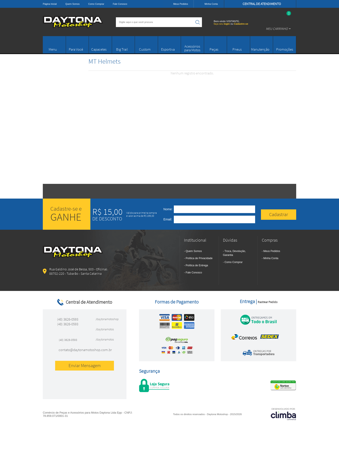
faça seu (222, 23)
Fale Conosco (120, 4)
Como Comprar (96, 4)
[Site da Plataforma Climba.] (283, 414)
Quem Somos (72, 4)
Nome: (168, 209)
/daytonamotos (105, 329)
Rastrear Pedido (267, 302)
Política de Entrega (197, 265)
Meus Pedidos (271, 251)
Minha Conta (270, 258)
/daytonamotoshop (106, 319)
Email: (167, 219)
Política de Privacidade (199, 258)
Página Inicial (50, 4)
